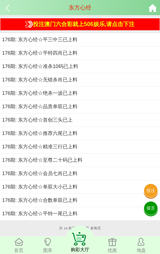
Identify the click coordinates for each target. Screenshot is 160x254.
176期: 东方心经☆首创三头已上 (37, 120)
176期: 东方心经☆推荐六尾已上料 (40, 133)
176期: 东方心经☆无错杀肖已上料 (40, 79)
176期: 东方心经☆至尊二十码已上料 (42, 160)
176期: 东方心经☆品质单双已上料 (40, 106)
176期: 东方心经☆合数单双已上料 (40, 200)
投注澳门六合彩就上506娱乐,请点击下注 (80, 24)
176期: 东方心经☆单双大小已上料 (40, 187)
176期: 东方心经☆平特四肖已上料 (40, 53)
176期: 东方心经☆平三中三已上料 (40, 39)
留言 (151, 208)
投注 (151, 190)
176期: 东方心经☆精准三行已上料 (40, 146)
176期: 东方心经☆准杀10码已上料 (40, 66)
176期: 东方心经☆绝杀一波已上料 (40, 93)
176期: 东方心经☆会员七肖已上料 (40, 173)
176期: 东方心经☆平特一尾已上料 (40, 213)
